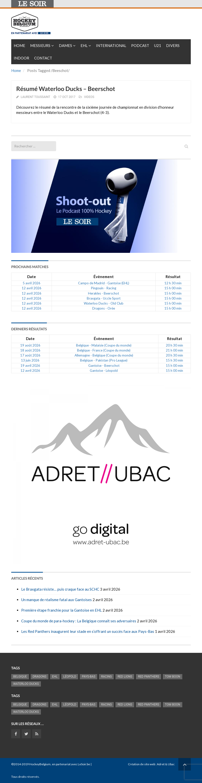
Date (31, 276)
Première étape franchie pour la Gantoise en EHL (61, 610)
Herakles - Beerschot (103, 293)
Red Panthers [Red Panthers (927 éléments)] (148, 676)
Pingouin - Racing (103, 288)
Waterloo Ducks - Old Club (103, 303)
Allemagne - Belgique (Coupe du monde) (104, 355)
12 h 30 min (173, 283)
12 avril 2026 (31, 288)
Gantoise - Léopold (104, 371)
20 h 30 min (174, 345)
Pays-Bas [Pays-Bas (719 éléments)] (88, 676)
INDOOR (21, 58)
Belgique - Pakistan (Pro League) (103, 360)
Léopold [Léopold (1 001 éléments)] (69, 676)
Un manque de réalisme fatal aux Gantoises (56, 599)
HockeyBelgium (40, 764)
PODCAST (140, 45)
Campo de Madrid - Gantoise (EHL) (103, 283)
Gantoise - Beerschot (103, 366)
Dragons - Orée (103, 308)
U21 (157, 45)
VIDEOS (89, 97)
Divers (173, 45)
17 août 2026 (30, 355)
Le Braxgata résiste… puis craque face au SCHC (60, 589)
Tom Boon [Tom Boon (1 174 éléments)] (172, 676)
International (111, 45)
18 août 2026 (30, 350)
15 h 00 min (173, 288)
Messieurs (40, 45)
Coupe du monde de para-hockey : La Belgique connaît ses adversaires (78, 621)
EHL (84, 45)
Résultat (173, 276)
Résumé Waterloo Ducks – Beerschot (65, 88)
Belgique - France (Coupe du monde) (103, 350)
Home (19, 45)
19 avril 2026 (30, 366)
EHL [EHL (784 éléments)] (55, 676)
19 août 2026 (30, 345)
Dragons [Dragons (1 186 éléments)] (39, 676)
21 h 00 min (174, 350)
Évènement (104, 276)
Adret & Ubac (166, 764)
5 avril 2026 (31, 283)
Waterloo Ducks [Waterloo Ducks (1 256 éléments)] (26, 684)
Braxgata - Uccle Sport (103, 298)
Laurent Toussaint (35, 97)
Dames (65, 45)
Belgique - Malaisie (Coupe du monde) (103, 345)
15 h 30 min (174, 360)
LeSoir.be (84, 764)
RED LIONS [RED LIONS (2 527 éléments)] (124, 676)
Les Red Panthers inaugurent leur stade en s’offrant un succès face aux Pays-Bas (87, 631)
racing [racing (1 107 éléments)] (106, 676)
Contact (43, 58)
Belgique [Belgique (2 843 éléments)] (20, 676)
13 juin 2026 (30, 360)
